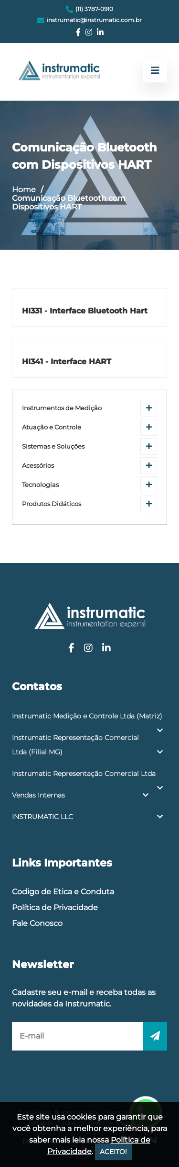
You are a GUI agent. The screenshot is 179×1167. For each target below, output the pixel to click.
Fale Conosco (37, 923)
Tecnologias (40, 484)
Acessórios (38, 465)
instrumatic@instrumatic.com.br (94, 19)
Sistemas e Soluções (53, 446)
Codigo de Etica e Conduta (63, 891)
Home (24, 189)
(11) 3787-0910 (94, 8)
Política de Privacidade (55, 907)
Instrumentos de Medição (62, 408)
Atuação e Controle (51, 427)
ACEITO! (113, 1151)
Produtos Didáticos (51, 504)
